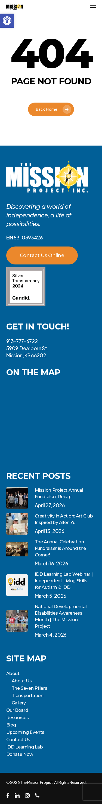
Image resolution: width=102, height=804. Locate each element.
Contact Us (18, 739)
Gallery (19, 703)
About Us (22, 680)
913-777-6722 (22, 341)
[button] (7, 21)
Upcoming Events (25, 732)
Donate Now (19, 754)
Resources (17, 717)
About (13, 673)
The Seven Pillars (29, 688)
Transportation (28, 695)
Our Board (17, 710)
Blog (11, 725)
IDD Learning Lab (24, 747)
